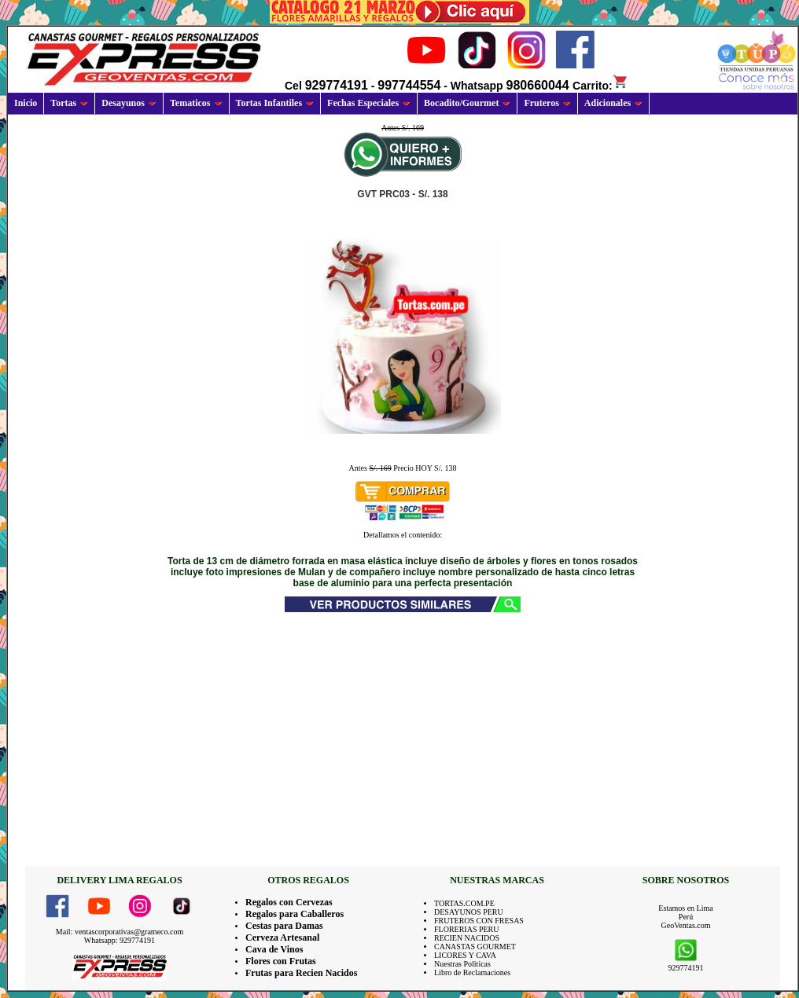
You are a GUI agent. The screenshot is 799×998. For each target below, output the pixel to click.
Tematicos (196, 102)
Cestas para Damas (284, 925)
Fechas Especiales (369, 102)
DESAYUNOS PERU (468, 912)
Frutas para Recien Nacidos (301, 972)
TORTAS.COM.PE (464, 903)
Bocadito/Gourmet (467, 102)
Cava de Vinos (274, 949)
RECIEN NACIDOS (466, 938)
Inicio (25, 102)
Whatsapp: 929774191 (119, 940)
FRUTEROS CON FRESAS (479, 920)
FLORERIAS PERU (466, 929)
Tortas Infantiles (275, 102)
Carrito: (600, 85)
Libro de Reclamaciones (472, 972)
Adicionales (613, 102)
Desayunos (128, 102)
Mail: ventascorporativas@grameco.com (120, 931)
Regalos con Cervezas (289, 902)
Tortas (69, 102)
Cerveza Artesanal (282, 937)
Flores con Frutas (280, 961)
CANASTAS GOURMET (475, 946)
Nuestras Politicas (462, 963)
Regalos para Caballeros (294, 913)
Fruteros (547, 102)
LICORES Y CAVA (465, 955)
